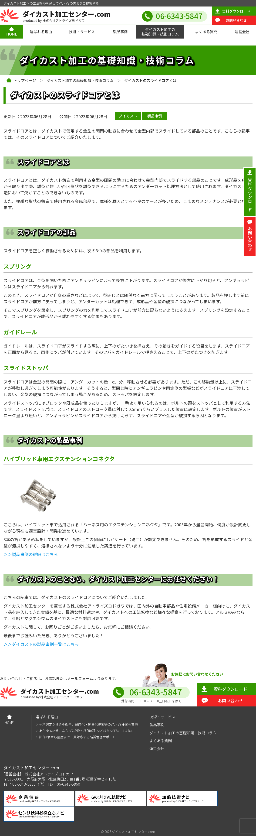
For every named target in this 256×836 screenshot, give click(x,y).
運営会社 (242, 31)
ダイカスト (128, 116)
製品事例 (120, 31)
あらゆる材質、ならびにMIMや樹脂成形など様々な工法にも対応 (85, 731)
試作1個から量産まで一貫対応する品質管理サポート (77, 737)
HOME (11, 34)
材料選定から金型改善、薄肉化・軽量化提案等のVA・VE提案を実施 (88, 724)
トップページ (24, 80)
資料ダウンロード (236, 11)
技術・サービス (82, 31)
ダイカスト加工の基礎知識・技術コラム (160, 31)
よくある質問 (206, 31)
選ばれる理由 (41, 31)
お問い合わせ (236, 20)
